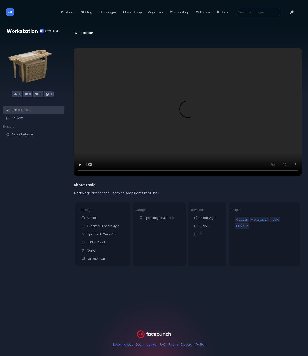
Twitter (200, 345)
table (275, 219)
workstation (259, 219)
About (128, 345)
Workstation (22, 31)
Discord (186, 345)
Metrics (151, 345)
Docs (139, 345)
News (117, 345)
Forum (173, 345)
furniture (242, 226)
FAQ (162, 345)
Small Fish (49, 31)
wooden (242, 219)
